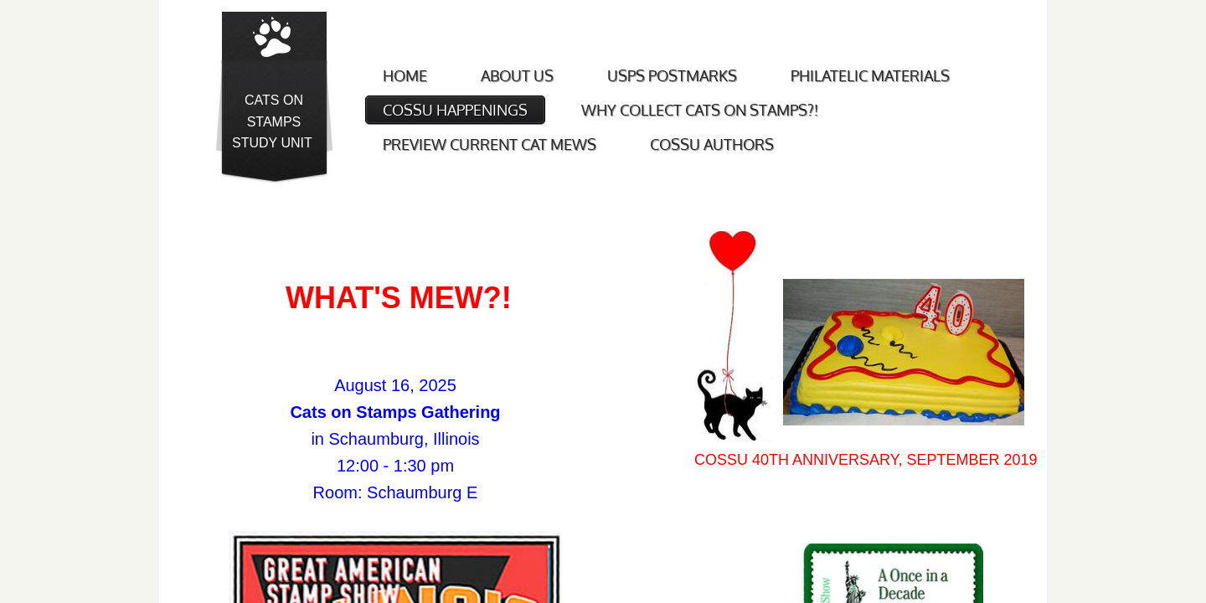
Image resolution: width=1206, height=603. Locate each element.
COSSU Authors (712, 144)
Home (405, 75)
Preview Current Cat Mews (489, 144)
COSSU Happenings (455, 109)
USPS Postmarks (672, 75)
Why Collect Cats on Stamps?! (699, 109)
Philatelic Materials (870, 75)
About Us (517, 75)
